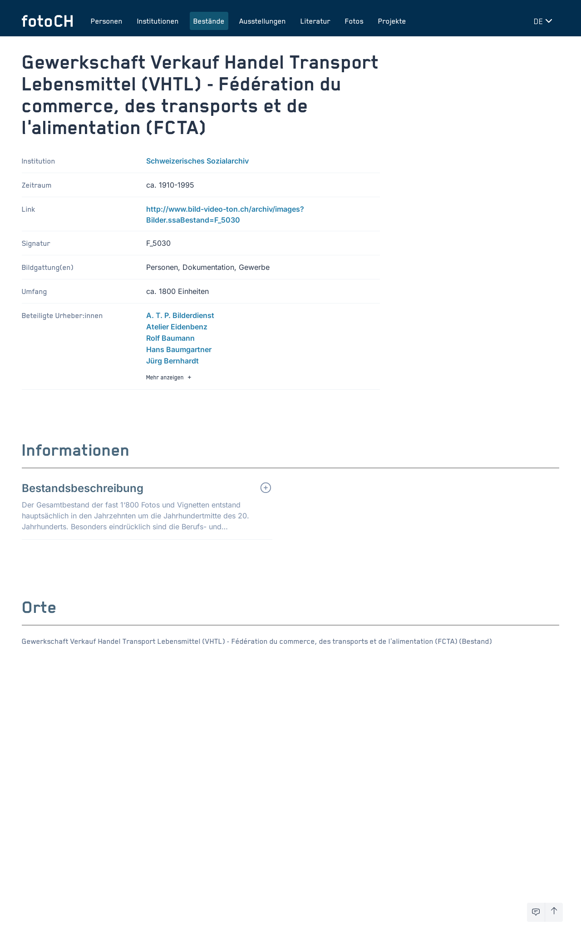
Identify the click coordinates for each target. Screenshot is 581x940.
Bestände (209, 21)
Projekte (392, 21)
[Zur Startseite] (47, 20)
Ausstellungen (262, 21)
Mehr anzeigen (169, 377)
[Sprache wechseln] (544, 21)
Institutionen (158, 21)
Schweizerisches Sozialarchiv (197, 160)
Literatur (315, 21)
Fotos (354, 21)
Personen (107, 21)
